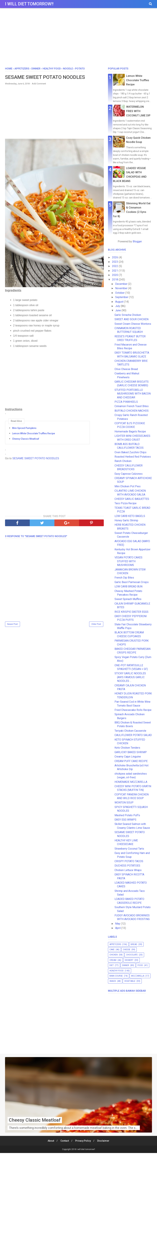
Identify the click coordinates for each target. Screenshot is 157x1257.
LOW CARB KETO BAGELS (130, 516)
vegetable (129, 981)
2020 (115, 275)
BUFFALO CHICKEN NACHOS (132, 410)
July (118, 306)
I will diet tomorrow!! (29, 4)
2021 (115, 270)
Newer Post (12, 624)
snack (112, 981)
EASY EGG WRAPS (125, 819)
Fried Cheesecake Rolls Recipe (133, 710)
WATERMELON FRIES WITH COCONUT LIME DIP (138, 111)
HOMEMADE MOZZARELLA (131, 781)
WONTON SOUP (124, 802)
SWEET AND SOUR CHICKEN (131, 319)
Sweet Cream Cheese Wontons (133, 323)
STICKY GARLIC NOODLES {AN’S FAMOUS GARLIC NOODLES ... (130, 677)
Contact (64, 1140)
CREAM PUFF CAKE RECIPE (131, 761)
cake (112, 949)
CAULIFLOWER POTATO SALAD (133, 735)
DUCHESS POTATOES (127, 865)
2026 (115, 257)
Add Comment (39, 83)
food (140, 965)
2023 (115, 261)
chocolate (132, 955)
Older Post (96, 624)
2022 (115, 266)
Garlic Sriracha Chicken (128, 315)
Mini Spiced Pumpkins (24, 428)
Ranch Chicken (123, 461)
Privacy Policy (83, 1140)
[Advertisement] (78, 38)
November (121, 288)
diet (111, 965)
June (118, 310)
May (118, 923)
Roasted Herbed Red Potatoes (133, 456)
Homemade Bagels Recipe (130, 431)
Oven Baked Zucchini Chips (130, 452)
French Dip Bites (124, 577)
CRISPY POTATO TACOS (129, 861)
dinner (125, 965)
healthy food (116, 971)
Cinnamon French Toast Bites (132, 406)
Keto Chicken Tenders (127, 747)
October (120, 292)
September (122, 297)
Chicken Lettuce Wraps (128, 870)
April (118, 928)
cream (112, 960)
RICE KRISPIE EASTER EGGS (131, 611)
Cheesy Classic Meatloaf (25, 438)
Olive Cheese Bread (126, 369)
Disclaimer (103, 1140)
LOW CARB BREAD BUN (128, 586)
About (51, 1140)
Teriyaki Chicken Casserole (130, 730)
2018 (115, 279)
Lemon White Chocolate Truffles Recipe (33, 433)
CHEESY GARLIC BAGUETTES (132, 499)
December (121, 283)
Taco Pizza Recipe (126, 503)
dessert (129, 960)
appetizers (115, 944)
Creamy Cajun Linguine (128, 756)
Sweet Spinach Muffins (128, 599)
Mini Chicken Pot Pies (128, 486)
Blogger (137, 241)
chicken (113, 955)
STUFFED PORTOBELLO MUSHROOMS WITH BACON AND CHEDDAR (133, 393)
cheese (126, 949)
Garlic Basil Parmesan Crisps (132, 582)
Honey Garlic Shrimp (126, 520)
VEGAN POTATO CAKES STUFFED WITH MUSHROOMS (128, 561)
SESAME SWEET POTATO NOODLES (35, 458)
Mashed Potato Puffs (127, 815)
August (119, 301)
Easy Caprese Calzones (129, 473)
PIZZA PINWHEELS (126, 401)
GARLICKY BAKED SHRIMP (131, 752)
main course (116, 976)
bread (134, 944)
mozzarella (137, 976)
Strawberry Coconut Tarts (129, 848)
